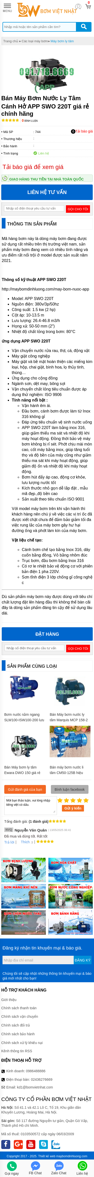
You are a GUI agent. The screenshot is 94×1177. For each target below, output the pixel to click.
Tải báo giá (82, 131)
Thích (23, 842)
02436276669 (41, 1080)
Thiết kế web (46, 1156)
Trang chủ (10, 41)
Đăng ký (82, 960)
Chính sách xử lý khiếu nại (22, 1043)
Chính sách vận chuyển (19, 1016)
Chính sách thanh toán (19, 1008)
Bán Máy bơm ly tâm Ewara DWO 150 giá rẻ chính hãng (22, 772)
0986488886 (36, 1071)
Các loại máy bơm (35, 41)
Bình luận (30, 121)
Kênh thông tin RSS (16, 1051)
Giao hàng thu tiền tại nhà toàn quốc (46, 179)
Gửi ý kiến (72, 808)
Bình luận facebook (70, 790)
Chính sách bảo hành (18, 1034)
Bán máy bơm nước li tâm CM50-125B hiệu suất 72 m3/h (66, 772)
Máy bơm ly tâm (62, 41)
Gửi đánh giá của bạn (25, 790)
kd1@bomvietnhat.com (35, 1087)
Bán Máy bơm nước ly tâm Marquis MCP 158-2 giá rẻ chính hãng (69, 720)
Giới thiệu (9, 1000)
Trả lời (9, 842)
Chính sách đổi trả (15, 1025)
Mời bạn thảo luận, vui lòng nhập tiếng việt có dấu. (30, 805)
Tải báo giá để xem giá (33, 167)
